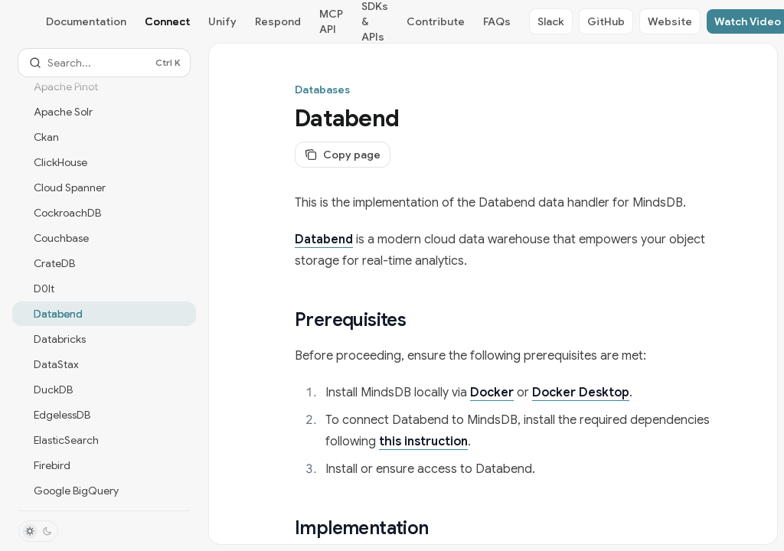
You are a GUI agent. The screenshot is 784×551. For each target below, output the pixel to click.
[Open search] (104, 63)
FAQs (497, 21)
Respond (278, 21)
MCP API (331, 21)
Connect (167, 21)
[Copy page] (342, 155)
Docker (492, 392)
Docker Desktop (580, 392)
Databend (324, 239)
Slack (550, 21)
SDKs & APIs (374, 21)
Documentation (86, 21)
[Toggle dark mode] (38, 531)
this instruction (423, 441)
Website (670, 21)
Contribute (436, 21)
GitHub (606, 21)
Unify (222, 21)
